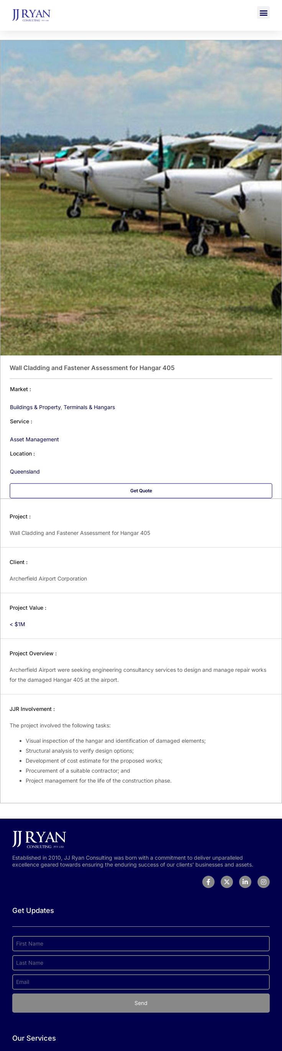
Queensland (25, 471)
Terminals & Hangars (89, 407)
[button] (263, 12)
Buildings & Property (35, 407)
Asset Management (34, 439)
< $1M (17, 624)
